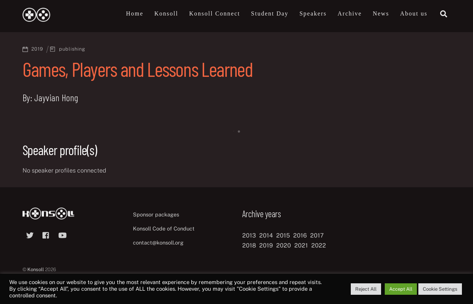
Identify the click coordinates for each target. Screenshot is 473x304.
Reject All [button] (366, 289)
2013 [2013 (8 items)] (249, 235)
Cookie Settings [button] (440, 289)
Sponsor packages (156, 214)
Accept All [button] (400, 289)
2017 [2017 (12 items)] (317, 235)
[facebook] (46, 234)
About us (413, 13)
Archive (349, 13)
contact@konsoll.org (158, 242)
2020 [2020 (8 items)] (283, 245)
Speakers (313, 13)
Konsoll (166, 13)
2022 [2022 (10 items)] (318, 245)
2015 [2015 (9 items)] (283, 235)
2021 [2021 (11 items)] (301, 245)
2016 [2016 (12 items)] (300, 235)
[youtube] (62, 234)
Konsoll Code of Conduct (164, 228)
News (381, 13)
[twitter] (30, 234)
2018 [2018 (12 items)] (249, 245)
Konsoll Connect (214, 13)
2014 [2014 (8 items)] (266, 235)
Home (134, 13)
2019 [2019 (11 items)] (266, 245)
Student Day (270, 13)
